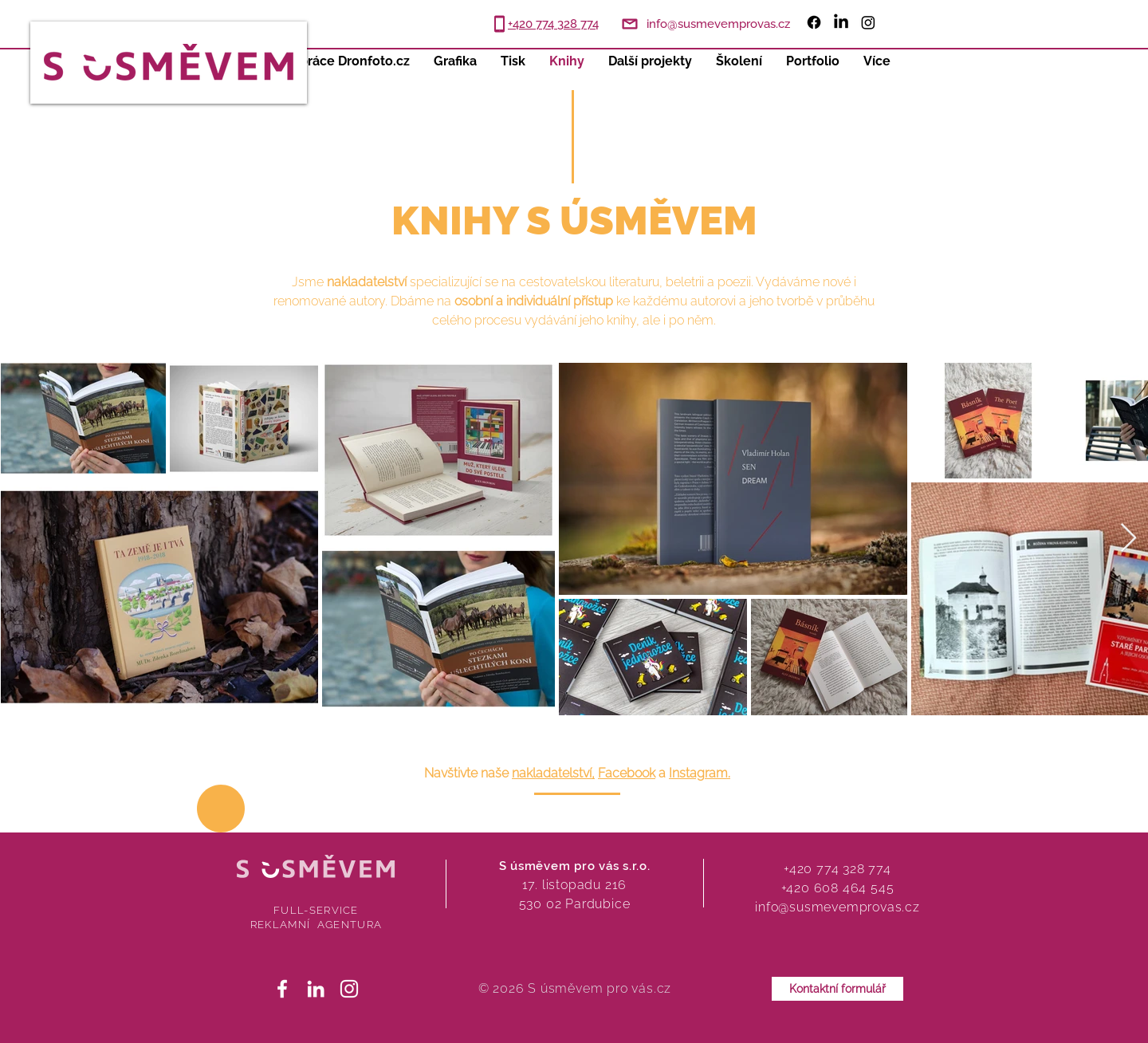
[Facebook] (814, 22)
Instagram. (699, 773)
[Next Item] (1128, 538)
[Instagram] (868, 22)
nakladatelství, (553, 773)
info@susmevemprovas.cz (837, 907)
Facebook (626, 773)
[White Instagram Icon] (349, 989)
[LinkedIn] (841, 22)
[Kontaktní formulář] (837, 989)
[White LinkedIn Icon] (316, 989)
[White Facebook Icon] (282, 989)
